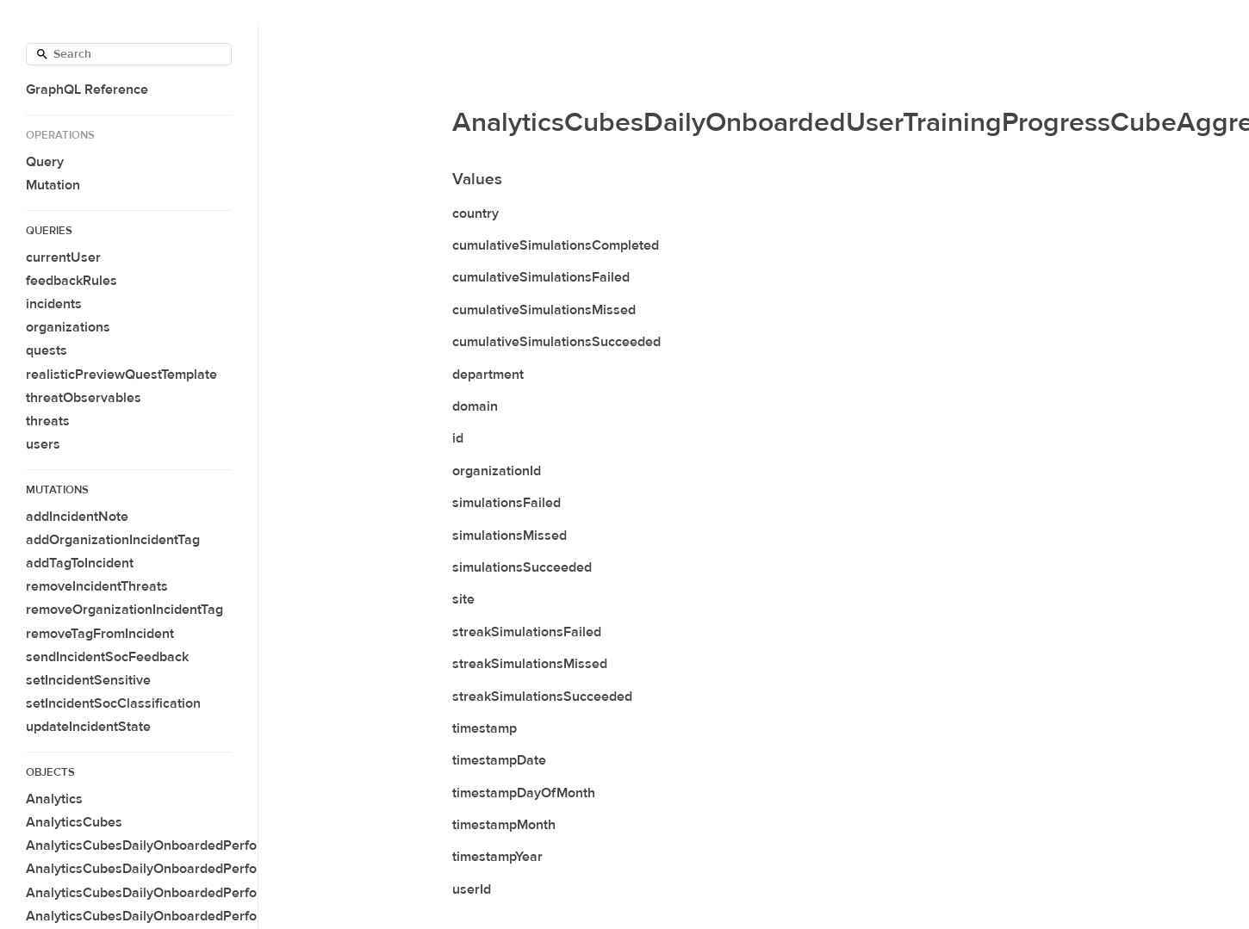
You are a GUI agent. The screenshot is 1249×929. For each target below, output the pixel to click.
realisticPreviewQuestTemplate (121, 374)
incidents (54, 304)
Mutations (57, 490)
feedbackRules (71, 280)
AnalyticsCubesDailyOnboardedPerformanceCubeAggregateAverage (240, 892)
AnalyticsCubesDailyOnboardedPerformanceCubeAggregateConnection (249, 916)
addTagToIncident (80, 563)
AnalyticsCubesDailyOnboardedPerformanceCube (181, 845)
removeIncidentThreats (97, 586)
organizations (68, 327)
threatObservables (83, 397)
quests (46, 350)
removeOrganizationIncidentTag (124, 609)
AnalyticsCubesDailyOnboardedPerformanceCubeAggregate (213, 868)
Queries (49, 231)
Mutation (53, 185)
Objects (50, 772)
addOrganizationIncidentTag (113, 539)
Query (45, 161)
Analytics (54, 799)
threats (48, 421)
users (43, 444)
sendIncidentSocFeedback (107, 657)
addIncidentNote (77, 516)
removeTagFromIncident (100, 633)
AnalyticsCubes (74, 822)
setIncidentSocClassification (113, 703)
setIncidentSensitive (88, 680)
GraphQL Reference (87, 89)
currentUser (63, 257)
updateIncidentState (88, 726)
